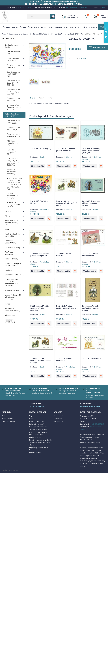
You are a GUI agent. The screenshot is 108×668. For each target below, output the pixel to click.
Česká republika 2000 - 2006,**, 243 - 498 (13, 83)
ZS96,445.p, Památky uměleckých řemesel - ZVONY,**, (91, 151)
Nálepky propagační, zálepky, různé (13, 264)
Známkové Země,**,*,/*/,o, (11, 242)
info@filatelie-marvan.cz (76, 7)
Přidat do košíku (37, 166)
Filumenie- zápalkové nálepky (12, 309)
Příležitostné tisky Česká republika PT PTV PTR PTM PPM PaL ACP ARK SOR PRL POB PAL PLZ (14, 183)
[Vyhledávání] (41, 16)
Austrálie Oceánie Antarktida (12, 235)
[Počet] (83, 47)
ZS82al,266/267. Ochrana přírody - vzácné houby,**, (66, 203)
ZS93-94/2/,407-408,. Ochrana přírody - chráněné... (39, 308)
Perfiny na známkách (9, 253)
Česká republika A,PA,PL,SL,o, (13, 128)
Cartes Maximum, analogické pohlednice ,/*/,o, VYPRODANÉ (12, 282)
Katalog (103, 27)
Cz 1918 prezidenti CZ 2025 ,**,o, (12, 195)
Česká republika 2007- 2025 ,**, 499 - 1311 (13, 91)
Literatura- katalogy (13, 275)
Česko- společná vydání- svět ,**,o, (14, 135)
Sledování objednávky (62, 416)
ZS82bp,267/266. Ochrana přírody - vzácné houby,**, (40, 360)
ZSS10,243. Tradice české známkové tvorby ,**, (66, 308)
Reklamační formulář (36, 424)
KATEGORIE (8, 38)
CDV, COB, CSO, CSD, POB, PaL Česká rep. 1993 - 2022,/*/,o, (14, 162)
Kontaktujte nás (35, 453)
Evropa (58, 27)
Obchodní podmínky (36, 421)
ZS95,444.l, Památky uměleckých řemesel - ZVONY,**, (91, 308)
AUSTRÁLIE (82, 27)
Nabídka (8, 270)
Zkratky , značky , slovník (38, 430)
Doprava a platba (35, 416)
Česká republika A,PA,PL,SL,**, (13, 99)
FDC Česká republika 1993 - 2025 (13, 143)
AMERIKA (93, 27)
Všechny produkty (8, 421)
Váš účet (58, 412)
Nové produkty (7, 416)
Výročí (7, 304)
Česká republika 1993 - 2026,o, (13, 122)
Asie (66, 27)
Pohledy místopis (12, 290)
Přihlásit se (71, 16)
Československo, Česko (14, 27)
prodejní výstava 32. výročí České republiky (13, 297)
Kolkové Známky (11, 259)
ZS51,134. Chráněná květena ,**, (64, 359)
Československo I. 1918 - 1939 (14, 53)
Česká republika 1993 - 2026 (40, 27)
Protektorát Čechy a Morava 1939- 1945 (13, 204)
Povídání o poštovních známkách (41, 440)
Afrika (73, 27)
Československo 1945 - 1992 (13, 59)
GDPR (31, 419)
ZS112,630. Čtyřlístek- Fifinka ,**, (39, 202)
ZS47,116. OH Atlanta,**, (92, 358)
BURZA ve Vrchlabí (35, 437)
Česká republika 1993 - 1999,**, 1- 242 (13, 74)
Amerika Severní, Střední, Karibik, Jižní (12, 222)
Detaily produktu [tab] (45, 98)
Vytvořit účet (72, 18)
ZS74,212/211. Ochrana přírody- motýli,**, (65, 150)
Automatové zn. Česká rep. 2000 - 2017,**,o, (14, 107)
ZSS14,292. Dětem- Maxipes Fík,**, (90, 254)
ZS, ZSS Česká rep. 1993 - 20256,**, (12, 115)
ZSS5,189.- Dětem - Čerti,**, (64, 254)
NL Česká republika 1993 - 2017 (13, 152)
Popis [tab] (32, 98)
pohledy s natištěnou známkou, (11, 171)
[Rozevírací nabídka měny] (102, 7)
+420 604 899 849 (24, 8)
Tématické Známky (12, 247)
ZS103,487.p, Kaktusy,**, (40, 149)
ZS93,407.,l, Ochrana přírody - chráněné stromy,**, (91, 203)
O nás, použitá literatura (38, 427)
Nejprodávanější (7, 419)
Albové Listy (10, 315)
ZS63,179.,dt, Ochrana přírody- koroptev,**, (39, 254)
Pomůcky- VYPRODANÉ (10, 321)
